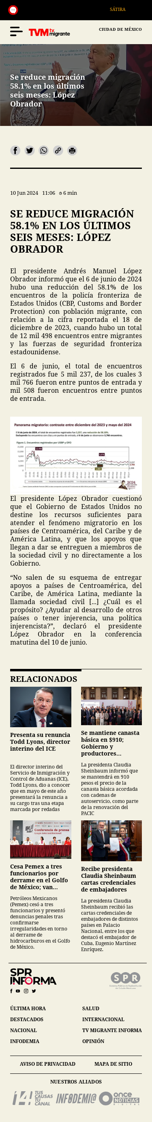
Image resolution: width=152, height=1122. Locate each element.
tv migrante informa (112, 1030)
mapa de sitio (113, 1064)
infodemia (24, 1041)
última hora (28, 1008)
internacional (103, 1019)
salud (90, 1008)
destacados (26, 1019)
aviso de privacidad (47, 1064)
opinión (93, 1041)
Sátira (122, 9)
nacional (23, 1030)
